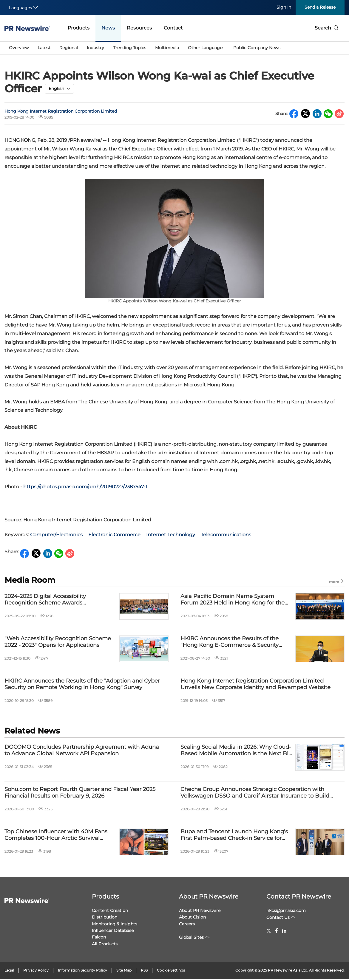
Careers (187, 924)
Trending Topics (129, 47)
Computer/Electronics (56, 534)
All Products (105, 944)
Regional (68, 47)
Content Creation (110, 910)
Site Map (124, 970)
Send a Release (320, 7)
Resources (139, 28)
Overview (19, 47)
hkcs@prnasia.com (286, 910)
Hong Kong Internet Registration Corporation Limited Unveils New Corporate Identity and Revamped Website (255, 684)
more (337, 581)
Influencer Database (113, 930)
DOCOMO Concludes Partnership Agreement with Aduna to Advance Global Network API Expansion (81, 750)
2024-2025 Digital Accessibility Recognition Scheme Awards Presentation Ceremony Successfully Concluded (53, 599)
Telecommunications (226, 534)
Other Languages (206, 47)
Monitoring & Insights (114, 924)
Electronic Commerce (114, 534)
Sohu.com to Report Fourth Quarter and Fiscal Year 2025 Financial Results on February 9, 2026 (79, 792)
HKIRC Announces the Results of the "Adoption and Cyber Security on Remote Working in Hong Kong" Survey (82, 684)
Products (78, 28)
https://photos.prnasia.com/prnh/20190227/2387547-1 (85, 487)
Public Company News (256, 47)
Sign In (284, 7)
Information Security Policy (82, 970)
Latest (44, 47)
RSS (144, 970)
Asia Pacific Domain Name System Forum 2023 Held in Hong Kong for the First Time (232, 599)
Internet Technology (170, 534)
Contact (173, 28)
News (108, 28)
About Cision (192, 917)
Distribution (104, 917)
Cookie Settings (171, 970)
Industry (95, 47)
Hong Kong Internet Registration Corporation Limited (60, 111)
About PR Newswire (208, 896)
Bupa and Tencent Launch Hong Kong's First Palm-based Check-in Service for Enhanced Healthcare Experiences (234, 835)
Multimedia (167, 47)
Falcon (99, 937)
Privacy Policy (36, 970)
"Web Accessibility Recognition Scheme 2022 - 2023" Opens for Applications (57, 641)
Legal (9, 970)
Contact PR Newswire (298, 896)
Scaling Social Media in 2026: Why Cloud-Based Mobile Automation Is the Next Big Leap (236, 750)
